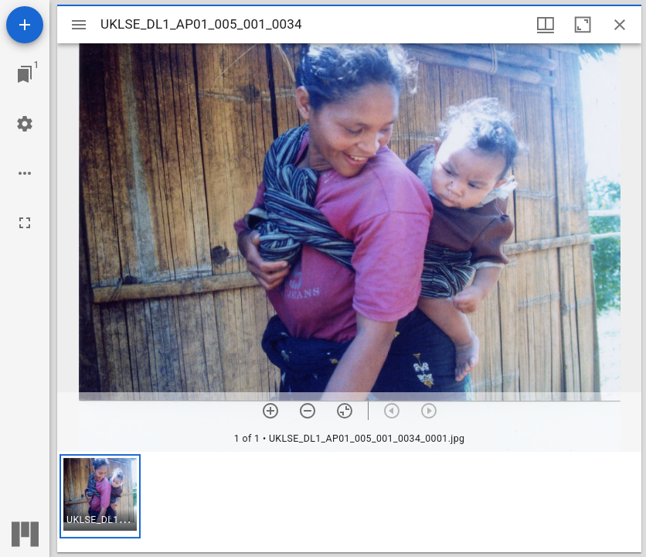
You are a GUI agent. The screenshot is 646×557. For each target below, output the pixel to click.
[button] (100, 496)
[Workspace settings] (24, 123)
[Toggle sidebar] (78, 24)
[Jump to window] (24, 74)
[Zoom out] (307, 410)
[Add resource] (24, 24)
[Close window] (619, 24)
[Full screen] (24, 222)
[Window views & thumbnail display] (545, 24)
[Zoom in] (270, 410)
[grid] (349, 502)
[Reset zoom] (344, 410)
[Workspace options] (24, 173)
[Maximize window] (582, 24)
